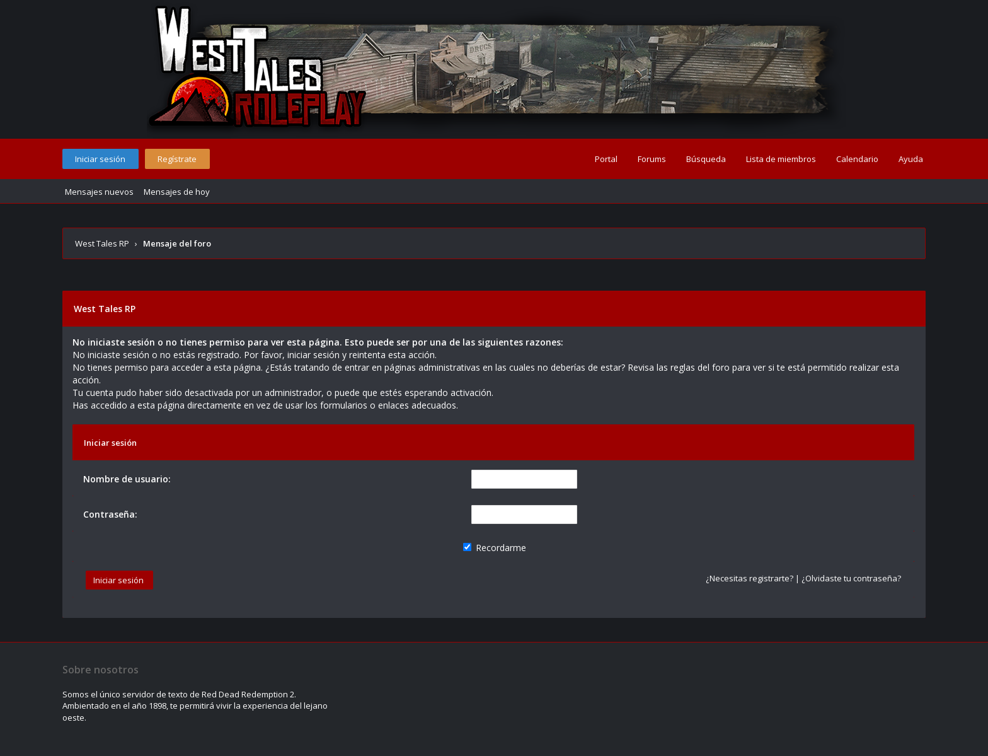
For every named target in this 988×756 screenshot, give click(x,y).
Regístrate (177, 159)
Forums (652, 159)
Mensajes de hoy (177, 191)
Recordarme (494, 548)
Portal (606, 159)
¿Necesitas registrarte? (749, 578)
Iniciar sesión (100, 159)
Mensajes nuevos (99, 191)
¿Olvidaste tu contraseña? (851, 578)
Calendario (857, 159)
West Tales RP (102, 243)
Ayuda (911, 159)
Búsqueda (706, 159)
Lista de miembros (781, 159)
